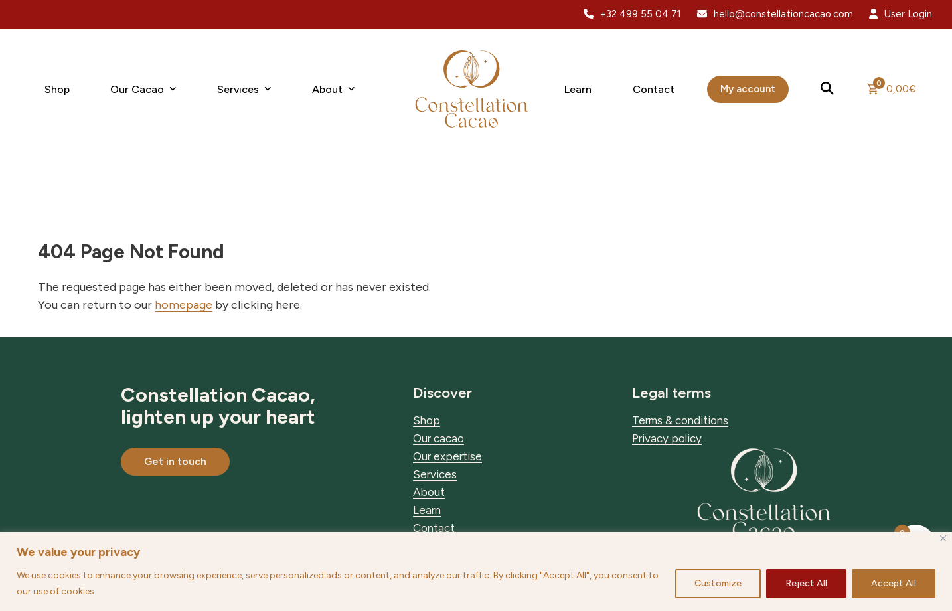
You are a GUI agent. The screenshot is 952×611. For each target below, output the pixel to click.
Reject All (806, 583)
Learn (427, 510)
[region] (476, 571)
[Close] (943, 538)
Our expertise (447, 456)
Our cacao (438, 438)
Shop (426, 420)
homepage (183, 305)
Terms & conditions (680, 420)
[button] (828, 89)
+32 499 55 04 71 (640, 14)
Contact (434, 528)
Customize (718, 583)
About (429, 492)
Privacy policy (667, 438)
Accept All (893, 583)
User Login (908, 14)
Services (435, 474)
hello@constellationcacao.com (783, 14)
